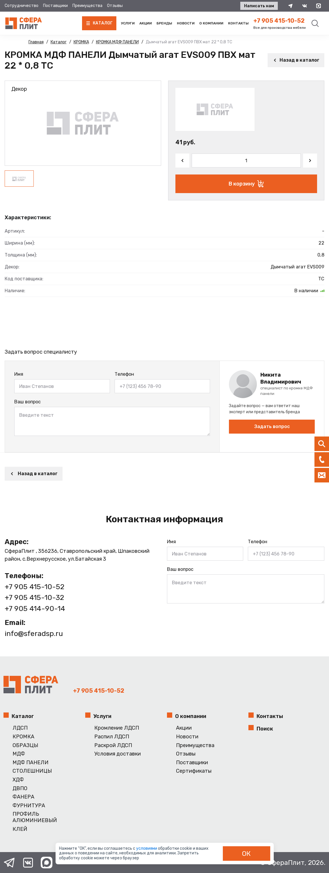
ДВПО (20, 788)
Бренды (164, 23)
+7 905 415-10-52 (279, 20)
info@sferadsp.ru (34, 633)
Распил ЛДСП (111, 737)
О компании (211, 23)
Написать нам (259, 5)
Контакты (238, 23)
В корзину (246, 183)
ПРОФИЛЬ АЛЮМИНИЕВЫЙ (35, 817)
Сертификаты (193, 771)
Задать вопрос (272, 426)
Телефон (124, 374)
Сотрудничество (21, 5)
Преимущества (87, 5)
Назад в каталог (296, 60)
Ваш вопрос (27, 402)
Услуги (128, 23)
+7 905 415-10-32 (34, 597)
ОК (246, 853)
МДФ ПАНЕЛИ (31, 763)
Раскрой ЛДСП (113, 745)
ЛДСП (20, 728)
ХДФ (18, 780)
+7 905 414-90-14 (35, 608)
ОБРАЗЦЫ (25, 745)
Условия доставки (117, 754)
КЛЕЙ (20, 829)
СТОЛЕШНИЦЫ (32, 771)
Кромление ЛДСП (116, 728)
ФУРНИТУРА (29, 806)
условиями (147, 848)
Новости (186, 23)
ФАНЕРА (23, 797)
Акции (145, 23)
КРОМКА (23, 737)
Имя (18, 374)
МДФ (19, 754)
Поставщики (55, 5)
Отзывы (115, 5)
